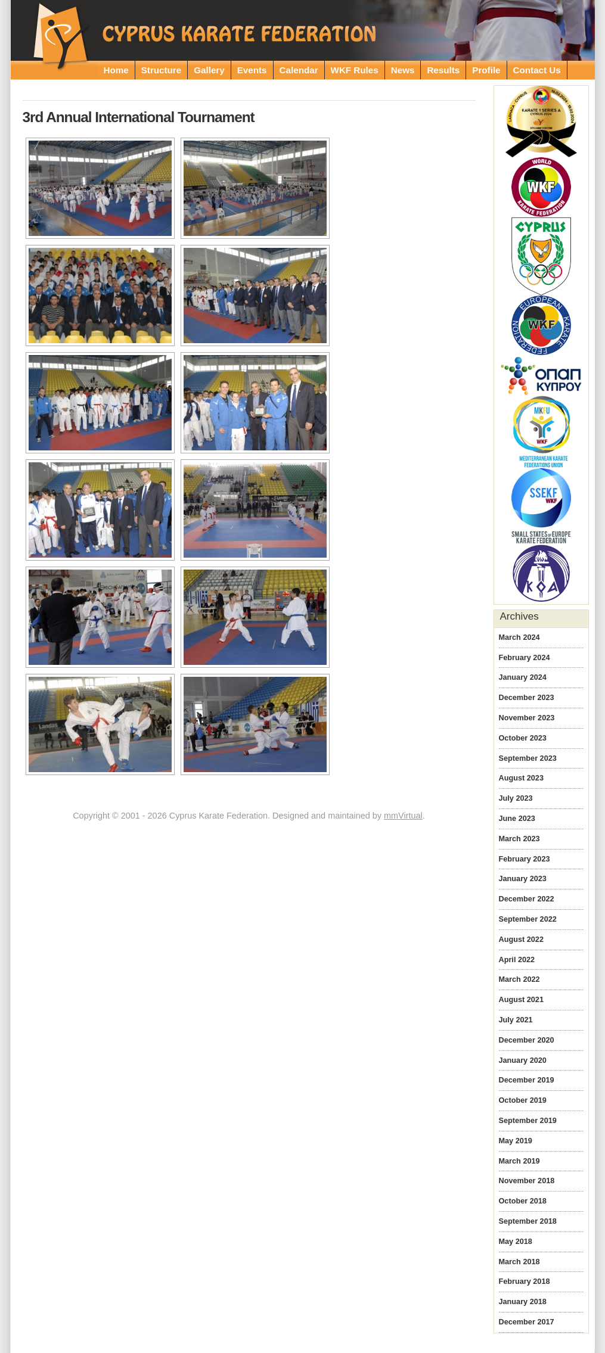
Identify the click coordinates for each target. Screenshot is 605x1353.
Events (252, 70)
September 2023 (528, 758)
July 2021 (516, 1020)
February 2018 (524, 1281)
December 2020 (526, 1040)
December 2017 (526, 1322)
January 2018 (523, 1302)
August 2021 (521, 1000)
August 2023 (521, 778)
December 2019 (526, 1080)
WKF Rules (354, 70)
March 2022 (519, 979)
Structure (161, 70)
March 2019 (519, 1161)
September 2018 (528, 1221)
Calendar (299, 70)
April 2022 (517, 960)
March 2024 (519, 637)
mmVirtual (403, 815)
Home (116, 70)
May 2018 (515, 1241)
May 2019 (515, 1141)
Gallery (209, 70)
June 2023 (517, 818)
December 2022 (526, 899)
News (403, 70)
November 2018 (527, 1181)
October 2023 (523, 738)
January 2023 (523, 879)
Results (443, 70)
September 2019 (528, 1120)
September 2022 (528, 919)
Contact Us (537, 70)
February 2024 (524, 658)
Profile (486, 70)
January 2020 (523, 1060)
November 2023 (527, 718)
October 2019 (523, 1100)
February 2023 (524, 859)
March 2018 (519, 1262)
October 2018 (523, 1201)
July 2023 (516, 798)
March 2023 (519, 839)
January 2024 (523, 677)
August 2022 (521, 939)
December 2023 (526, 697)
